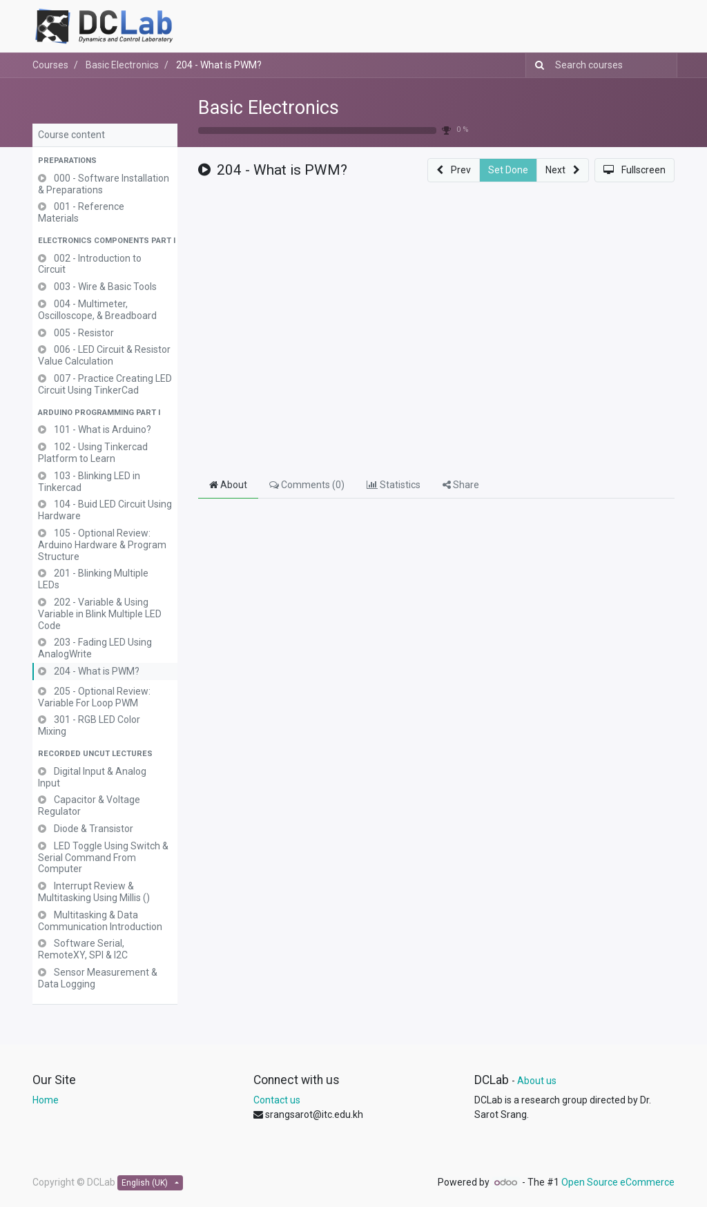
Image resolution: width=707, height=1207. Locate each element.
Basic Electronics (268, 108)
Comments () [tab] (307, 484)
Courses (50, 64)
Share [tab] (461, 484)
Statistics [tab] (393, 484)
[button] (104, 161)
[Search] (537, 65)
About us (536, 1080)
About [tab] (228, 484)
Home (45, 1099)
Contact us (276, 1099)
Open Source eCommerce (618, 1182)
